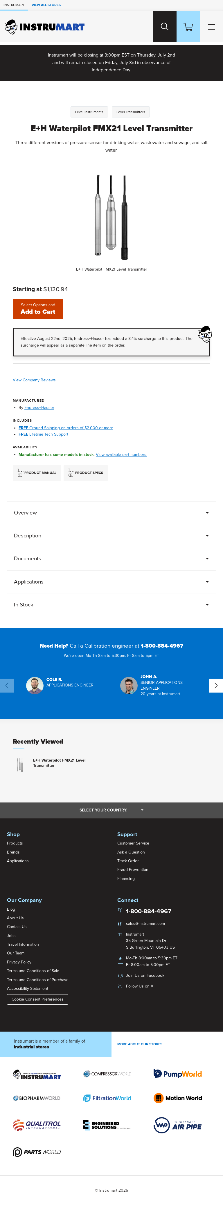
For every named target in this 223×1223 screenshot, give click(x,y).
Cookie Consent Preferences (38, 999)
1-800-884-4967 (162, 646)
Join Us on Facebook (145, 975)
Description (27, 535)
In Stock (23, 605)
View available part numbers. (121, 454)
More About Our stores (139, 1044)
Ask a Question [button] (131, 852)
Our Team (15, 953)
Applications (29, 582)
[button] (59, 685)
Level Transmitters (130, 112)
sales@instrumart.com (145, 923)
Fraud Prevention (132, 869)
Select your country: (111, 810)
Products (15, 843)
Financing (126, 878)
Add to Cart (39, 309)
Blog (11, 909)
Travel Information (23, 944)
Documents (27, 559)
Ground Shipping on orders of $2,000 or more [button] (66, 427)
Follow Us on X (139, 986)
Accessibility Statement (27, 988)
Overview (25, 513)
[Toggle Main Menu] (210, 26)
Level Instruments (89, 112)
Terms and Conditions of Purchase (38, 979)
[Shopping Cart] (184, 26)
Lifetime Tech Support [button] (43, 434)
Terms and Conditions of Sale (33, 971)
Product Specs (85, 473)
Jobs (11, 935)
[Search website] (159, 26)
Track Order (128, 861)
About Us (15, 918)
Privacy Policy (19, 962)
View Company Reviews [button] (52, 380)
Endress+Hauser (39, 407)
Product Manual (36, 473)
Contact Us (17, 927)
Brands (13, 852)
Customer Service (133, 843)
